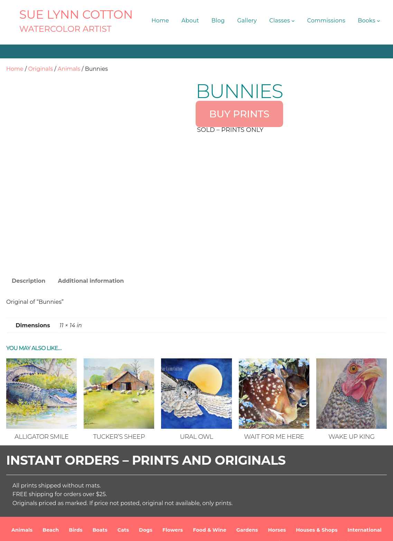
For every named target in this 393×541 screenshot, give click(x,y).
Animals (69, 69)
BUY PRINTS (239, 114)
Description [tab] (28, 238)
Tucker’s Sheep (119, 394)
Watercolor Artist (65, 29)
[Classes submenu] (293, 20)
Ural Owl (196, 394)
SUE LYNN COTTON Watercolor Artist (130, 530)
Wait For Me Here (274, 394)
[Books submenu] (378, 20)
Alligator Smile (41, 394)
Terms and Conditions (266, 530)
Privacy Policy (316, 530)
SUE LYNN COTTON (76, 14)
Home (15, 69)
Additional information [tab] (91, 238)
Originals (40, 69)
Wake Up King (351, 394)
